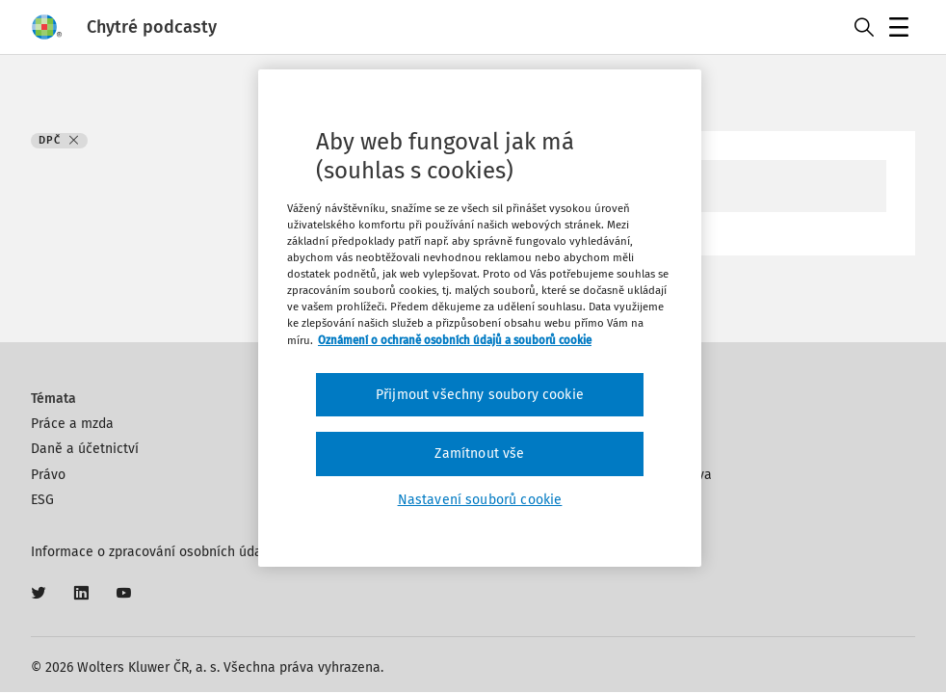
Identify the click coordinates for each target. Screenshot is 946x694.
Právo (48, 475)
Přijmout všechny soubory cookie (480, 395)
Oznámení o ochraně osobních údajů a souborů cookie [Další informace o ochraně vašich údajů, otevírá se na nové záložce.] (454, 340)
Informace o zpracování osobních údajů (152, 552)
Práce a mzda (72, 423)
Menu (902, 29)
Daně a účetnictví (85, 448)
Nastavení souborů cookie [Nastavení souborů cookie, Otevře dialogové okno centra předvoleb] (480, 500)
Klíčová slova (671, 475)
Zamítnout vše (479, 453)
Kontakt (654, 423)
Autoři (649, 448)
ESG (42, 500)
